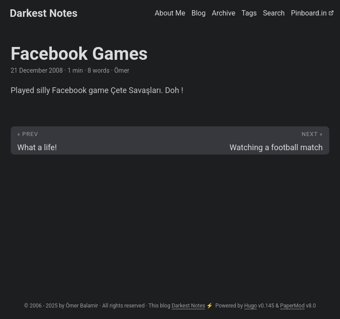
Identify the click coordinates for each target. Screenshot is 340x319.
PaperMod (292, 306)
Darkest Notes (43, 13)
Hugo (250, 306)
